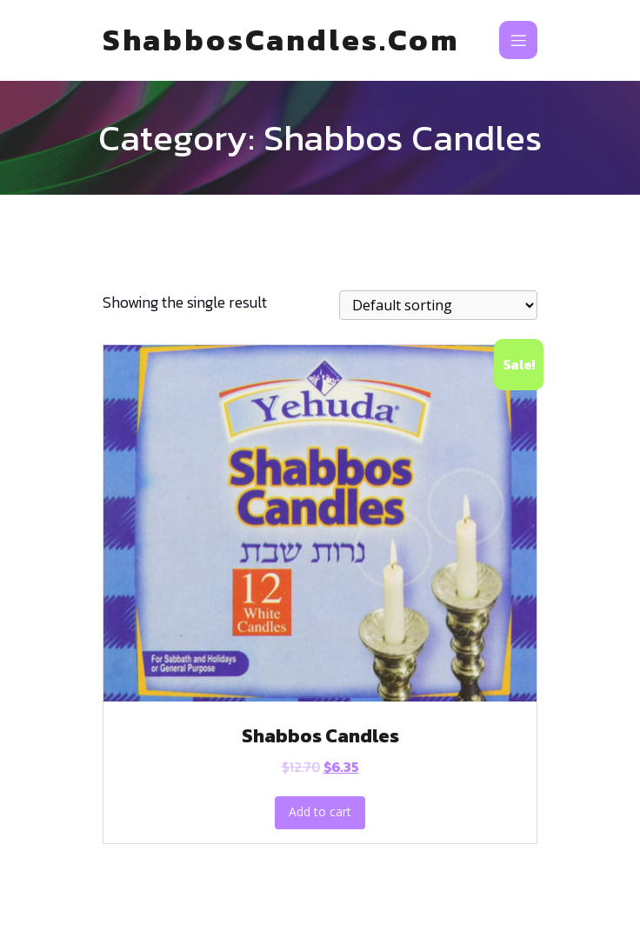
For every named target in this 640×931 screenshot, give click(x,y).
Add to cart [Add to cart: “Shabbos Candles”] (320, 811)
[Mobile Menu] (518, 40)
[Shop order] (438, 305)
